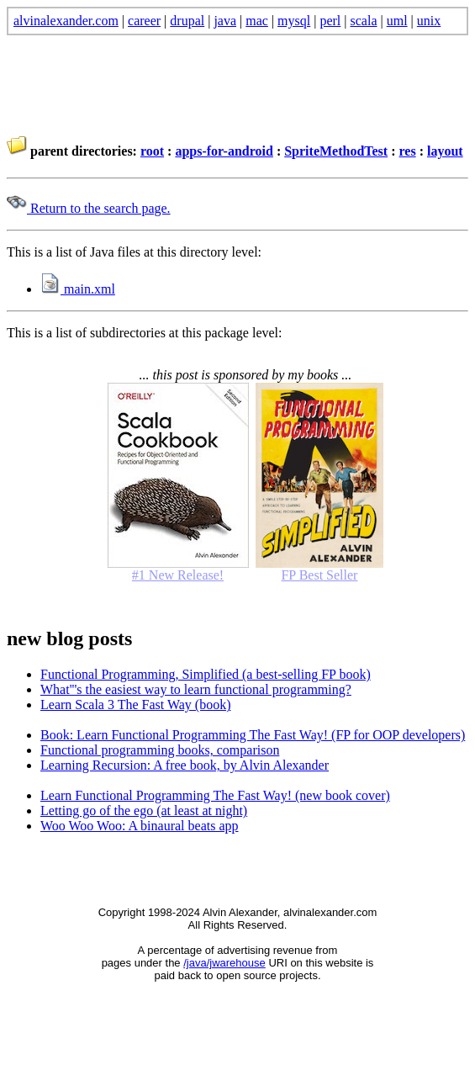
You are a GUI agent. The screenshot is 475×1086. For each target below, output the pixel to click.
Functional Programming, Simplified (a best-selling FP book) (205, 674)
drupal (187, 20)
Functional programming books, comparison (159, 750)
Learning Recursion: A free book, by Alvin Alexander (184, 765)
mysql (293, 20)
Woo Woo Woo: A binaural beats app (139, 825)
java (225, 20)
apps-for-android (223, 151)
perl (329, 20)
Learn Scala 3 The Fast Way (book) (135, 704)
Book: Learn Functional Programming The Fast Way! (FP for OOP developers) (252, 735)
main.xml (77, 289)
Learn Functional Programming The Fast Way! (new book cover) (215, 795)
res (407, 151)
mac (256, 20)
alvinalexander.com (66, 20)
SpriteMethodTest (336, 151)
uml (397, 20)
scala (364, 20)
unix (429, 20)
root (152, 151)
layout (445, 151)
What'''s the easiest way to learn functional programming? (195, 689)
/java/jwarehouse (224, 962)
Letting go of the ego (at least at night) (143, 810)
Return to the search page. (89, 208)
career (144, 20)
